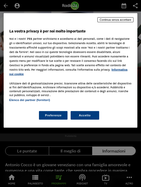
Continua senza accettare (115, 19)
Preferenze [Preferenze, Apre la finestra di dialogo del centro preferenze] (53, 115)
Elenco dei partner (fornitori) (29, 100)
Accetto (85, 115)
